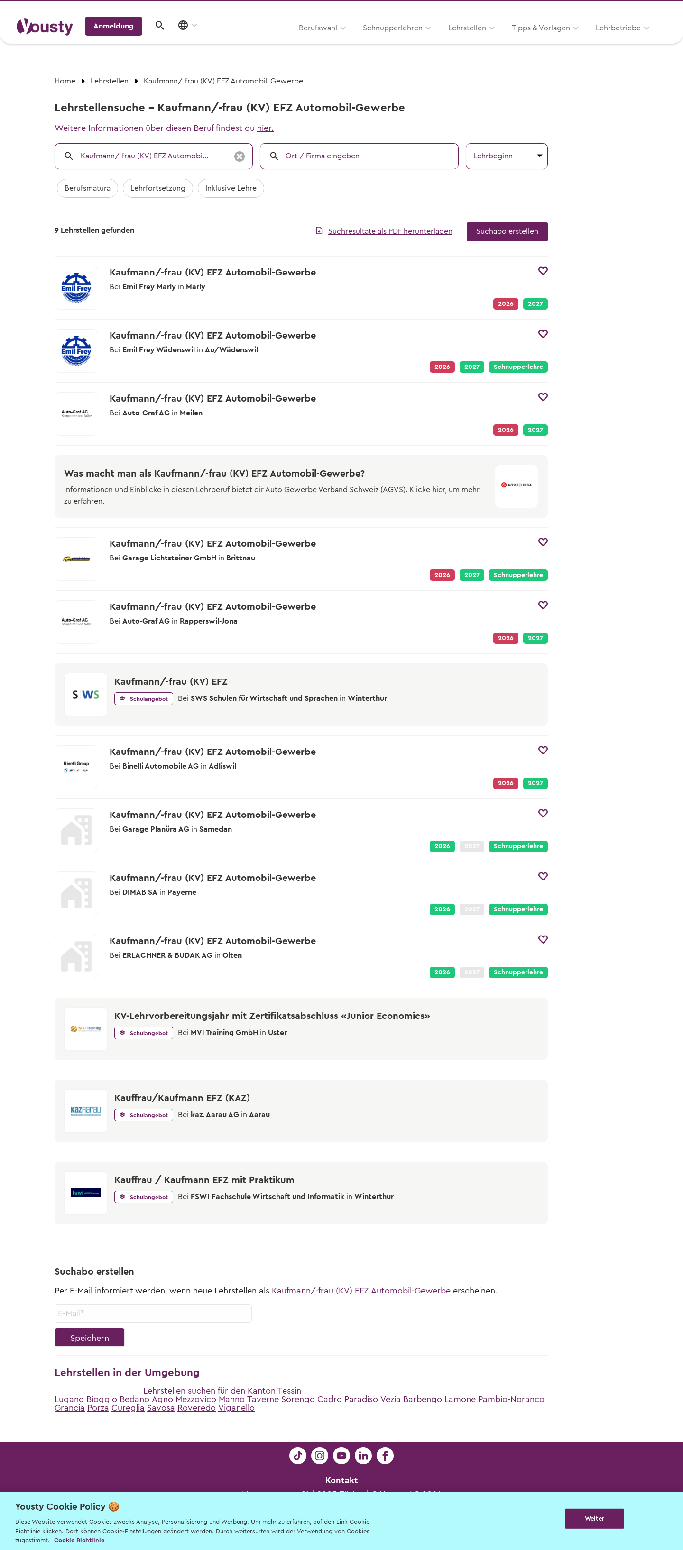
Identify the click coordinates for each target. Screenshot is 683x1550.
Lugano (69, 1399)
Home (65, 81)
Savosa (161, 1407)
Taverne (263, 1399)
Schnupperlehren (272, 41)
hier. (265, 128)
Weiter (594, 1520)
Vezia (390, 1399)
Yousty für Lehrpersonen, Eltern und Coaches (490, 10)
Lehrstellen (346, 41)
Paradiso (361, 1399)
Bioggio (101, 1399)
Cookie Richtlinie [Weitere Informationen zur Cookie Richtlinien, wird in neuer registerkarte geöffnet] (79, 1540)
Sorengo (298, 1399)
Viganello (236, 1407)
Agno (162, 1399)
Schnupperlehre (518, 367)
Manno (232, 1399)
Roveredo (196, 1407)
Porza (98, 1407)
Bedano (134, 1399)
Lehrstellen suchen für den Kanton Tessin (222, 1390)
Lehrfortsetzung (157, 188)
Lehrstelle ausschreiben (626, 10)
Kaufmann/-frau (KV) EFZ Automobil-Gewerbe (361, 1290)
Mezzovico (195, 1399)
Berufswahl (197, 41)
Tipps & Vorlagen (420, 41)
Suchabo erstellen (507, 231)
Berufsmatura (88, 188)
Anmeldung (584, 40)
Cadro (329, 1399)
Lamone (460, 1399)
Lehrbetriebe (497, 41)
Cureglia (128, 1407)
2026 (442, 846)
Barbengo (422, 1399)
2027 (535, 304)
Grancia (70, 1407)
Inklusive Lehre (231, 188)
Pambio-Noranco (511, 1399)
